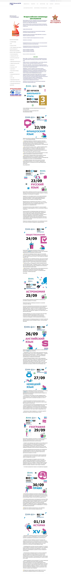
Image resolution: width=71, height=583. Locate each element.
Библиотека (12, 59)
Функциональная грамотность (15, 74)
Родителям (33, 3)
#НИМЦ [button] (31, 111)
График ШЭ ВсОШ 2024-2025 (27, 29)
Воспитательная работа (14, 54)
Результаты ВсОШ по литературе (28, 50)
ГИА (37, 3)
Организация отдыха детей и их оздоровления (15, 84)
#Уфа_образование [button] (26, 111)
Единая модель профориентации (15, 81)
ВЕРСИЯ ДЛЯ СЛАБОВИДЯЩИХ (14, 16)
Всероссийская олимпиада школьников (14, 71)
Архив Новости (12, 68)
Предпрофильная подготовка (14, 79)
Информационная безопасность (15, 61)
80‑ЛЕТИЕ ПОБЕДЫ (13, 41)
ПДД (47, 3)
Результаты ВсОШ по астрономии (28, 51)
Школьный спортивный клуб (14, 57)
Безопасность (57, 3)
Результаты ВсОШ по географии (28, 49)
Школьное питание (13, 45)
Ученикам (51, 3)
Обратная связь (42, 3)
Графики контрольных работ (14, 63)
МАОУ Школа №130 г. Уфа (15, 4)
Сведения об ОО (26, 3)
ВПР (11, 43)
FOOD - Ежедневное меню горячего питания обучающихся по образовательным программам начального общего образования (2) (15, 50)
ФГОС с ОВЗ (12, 77)
